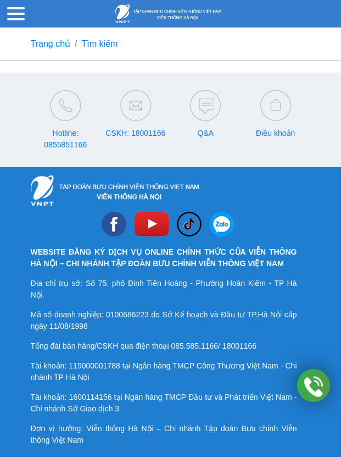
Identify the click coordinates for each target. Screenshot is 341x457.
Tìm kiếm (100, 43)
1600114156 (90, 397)
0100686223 (127, 314)
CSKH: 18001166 (135, 133)
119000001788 (94, 365)
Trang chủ (51, 43)
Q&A (205, 133)
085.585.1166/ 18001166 (213, 346)
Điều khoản (275, 133)
